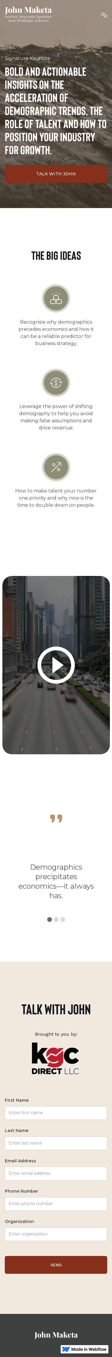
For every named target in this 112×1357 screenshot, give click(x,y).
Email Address (20, 1161)
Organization (19, 1221)
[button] (104, 15)
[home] (28, 15)
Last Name (16, 1130)
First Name (17, 1100)
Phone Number (21, 1191)
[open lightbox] (56, 665)
